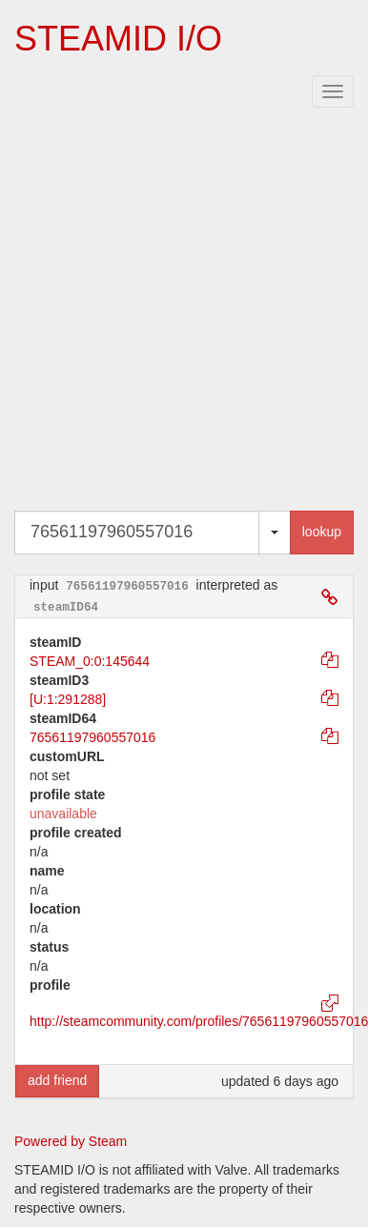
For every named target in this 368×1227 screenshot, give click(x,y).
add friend (57, 1080)
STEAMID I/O (118, 38)
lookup (321, 531)
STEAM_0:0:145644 (90, 661)
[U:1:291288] (68, 699)
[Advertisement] (179, 313)
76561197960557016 (92, 737)
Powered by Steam (70, 1141)
